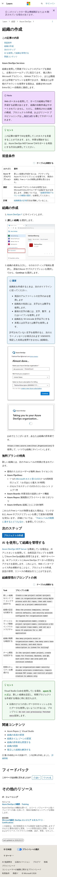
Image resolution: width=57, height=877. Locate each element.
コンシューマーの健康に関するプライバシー (20, 869)
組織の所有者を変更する (19, 742)
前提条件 (8, 42)
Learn (5, 21)
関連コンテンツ (10, 56)
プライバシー (7, 865)
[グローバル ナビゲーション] (2, 3)
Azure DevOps (25, 21)
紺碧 (13, 21)
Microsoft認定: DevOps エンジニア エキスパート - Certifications (23, 821)
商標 (14, 873)
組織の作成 (9, 46)
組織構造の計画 (20, 200)
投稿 (46, 862)
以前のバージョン (22, 862)
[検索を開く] (42, 3)
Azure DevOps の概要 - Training (15, 804)
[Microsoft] (28, 3)
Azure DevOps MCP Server (14, 549)
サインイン (50, 3)
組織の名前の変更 (15, 734)
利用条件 (6, 873)
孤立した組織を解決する (19, 749)
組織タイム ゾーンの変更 (19, 738)
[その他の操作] (52, 21)
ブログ (36, 862)
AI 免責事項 (7, 862)
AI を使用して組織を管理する (16, 53)
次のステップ (9, 49)
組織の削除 (12, 745)
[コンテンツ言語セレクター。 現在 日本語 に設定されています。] (7, 849)
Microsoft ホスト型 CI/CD (28, 478)
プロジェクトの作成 (13, 535)
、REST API (27, 116)
